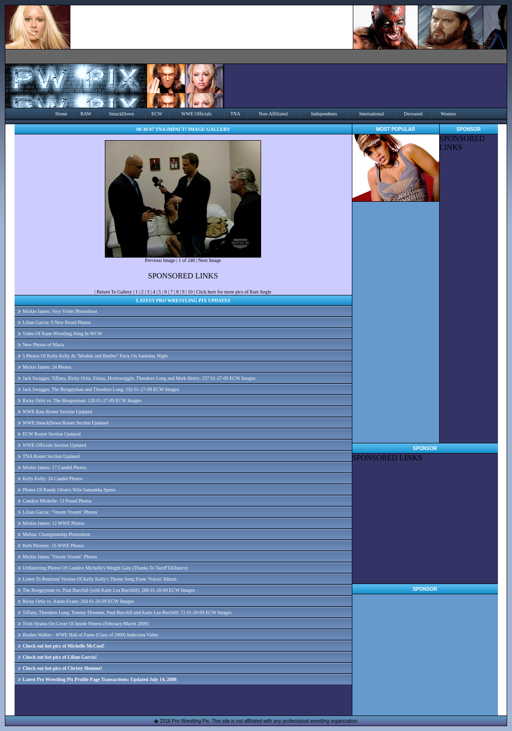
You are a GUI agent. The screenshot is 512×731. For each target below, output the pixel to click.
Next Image (209, 260)
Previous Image (160, 260)
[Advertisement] (424, 523)
